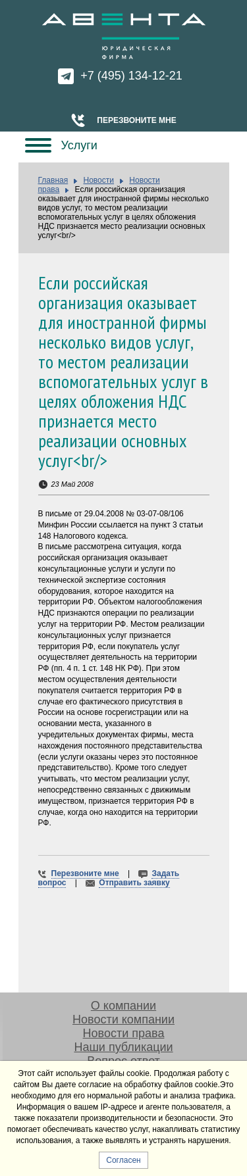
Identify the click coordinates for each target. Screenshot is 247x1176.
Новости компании (123, 1019)
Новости (99, 180)
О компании (123, 1005)
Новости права (124, 1033)
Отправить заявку (134, 882)
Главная (53, 180)
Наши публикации (123, 1047)
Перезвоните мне (136, 120)
